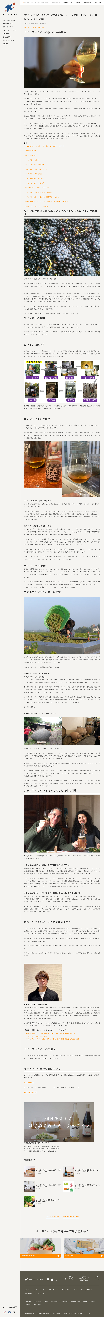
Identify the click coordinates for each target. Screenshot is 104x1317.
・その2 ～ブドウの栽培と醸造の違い (35, 1036)
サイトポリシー (30, 1288)
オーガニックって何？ (9, 40)
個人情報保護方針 (61, 1284)
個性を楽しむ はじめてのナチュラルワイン (54, 2)
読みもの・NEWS (8, 27)
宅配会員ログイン (67, 2)
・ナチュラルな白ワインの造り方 (34, 183)
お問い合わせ (69, 1272)
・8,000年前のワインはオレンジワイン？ (36, 187)
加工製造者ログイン (31, 1284)
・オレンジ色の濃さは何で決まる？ (35, 164)
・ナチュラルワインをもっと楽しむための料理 (38, 192)
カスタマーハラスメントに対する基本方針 (80, 1284)
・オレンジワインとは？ (31, 160)
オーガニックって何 (52, 1264)
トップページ (27, 2)
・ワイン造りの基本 (30, 150)
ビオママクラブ (58, 1272)
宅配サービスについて (9, 23)
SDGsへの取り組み (48, 1276)
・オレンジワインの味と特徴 (33, 174)
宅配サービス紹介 (71, 1251)
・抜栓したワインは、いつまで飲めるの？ (37, 206)
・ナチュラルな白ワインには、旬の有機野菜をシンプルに (41, 197)
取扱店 (49, 1272)
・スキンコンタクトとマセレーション (35, 169)
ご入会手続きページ (30, 1082)
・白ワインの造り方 (30, 155)
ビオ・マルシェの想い (9, 20)
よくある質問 (6, 37)
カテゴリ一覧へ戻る (52, 1187)
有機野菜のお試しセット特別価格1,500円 (85, 1252)
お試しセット (87, 2)
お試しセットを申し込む (31, 1092)
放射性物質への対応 (81, 1272)
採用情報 (36, 1276)
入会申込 (78, 2)
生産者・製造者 (40, 1272)
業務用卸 (5, 44)
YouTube (28, 1296)
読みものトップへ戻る (71, 1187)
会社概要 (92, 1272)
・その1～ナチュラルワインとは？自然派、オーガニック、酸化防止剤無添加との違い (50, 1033)
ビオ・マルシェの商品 (9, 30)
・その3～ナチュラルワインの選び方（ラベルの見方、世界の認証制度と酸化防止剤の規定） (52, 1039)
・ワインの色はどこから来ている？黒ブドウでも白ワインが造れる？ (45, 146)
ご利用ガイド (6, 33)
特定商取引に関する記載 (46, 1284)
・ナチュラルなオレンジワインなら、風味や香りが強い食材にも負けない (46, 201)
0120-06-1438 (11, 1307)
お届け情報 (29, 1272)
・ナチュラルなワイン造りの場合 (34, 178)
